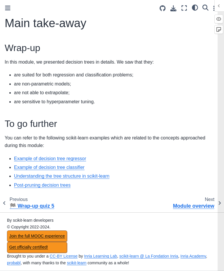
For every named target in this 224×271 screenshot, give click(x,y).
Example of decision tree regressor (50, 158)
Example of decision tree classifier (49, 167)
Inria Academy (193, 256)
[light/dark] (195, 7)
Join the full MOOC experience (37, 236)
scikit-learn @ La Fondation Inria (148, 256)
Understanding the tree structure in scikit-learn (61, 176)
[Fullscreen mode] (184, 8)
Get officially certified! (28, 247)
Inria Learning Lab (100, 256)
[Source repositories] (162, 8)
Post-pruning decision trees (42, 185)
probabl (14, 262)
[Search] (205, 7)
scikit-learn (76, 262)
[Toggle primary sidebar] (7, 8)
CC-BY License (63, 256)
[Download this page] (173, 8)
